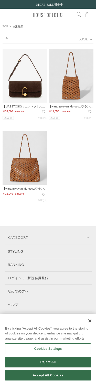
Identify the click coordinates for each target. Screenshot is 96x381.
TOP (5, 26)
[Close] (89, 325)
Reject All (48, 366)
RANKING (16, 265)
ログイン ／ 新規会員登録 (28, 278)
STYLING (15, 251)
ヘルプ (13, 305)
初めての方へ (18, 291)
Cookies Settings (48, 353)
